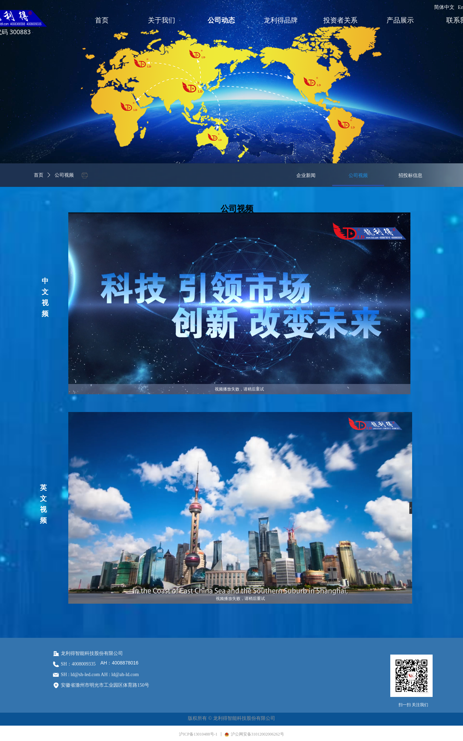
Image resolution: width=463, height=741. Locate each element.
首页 (38, 175)
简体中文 (444, 7)
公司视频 (64, 175)
